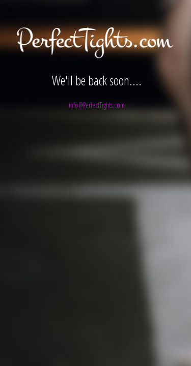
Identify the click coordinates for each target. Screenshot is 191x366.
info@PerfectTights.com (97, 105)
